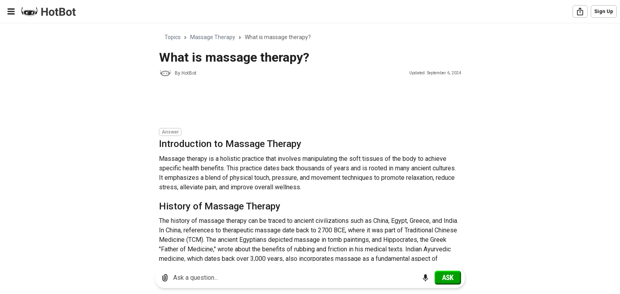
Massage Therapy (212, 37)
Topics (172, 37)
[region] (310, 142)
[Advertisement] (303, 103)
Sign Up (603, 11)
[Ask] (448, 277)
